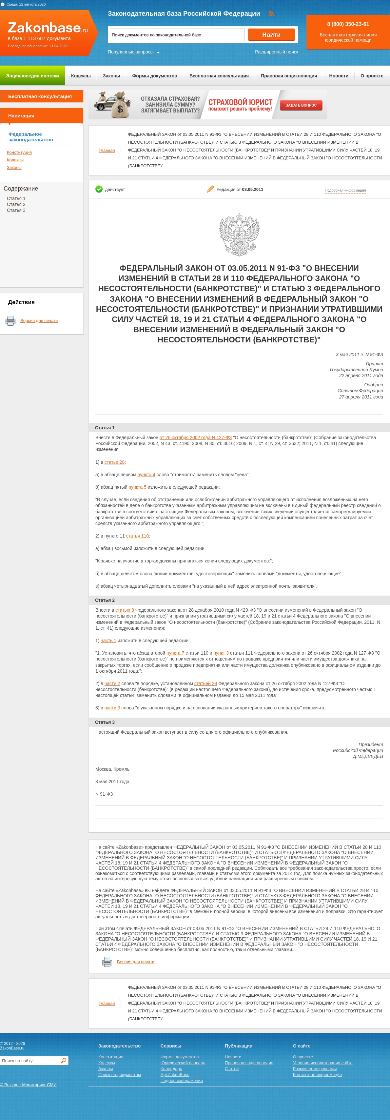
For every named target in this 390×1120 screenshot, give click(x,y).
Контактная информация (317, 1074)
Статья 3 (16, 210)
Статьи (232, 1068)
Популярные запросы (131, 51)
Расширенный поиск (276, 51)
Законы (111, 75)
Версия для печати (39, 320)
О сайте (302, 1046)
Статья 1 (16, 198)
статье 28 (115, 462)
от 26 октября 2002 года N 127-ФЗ (196, 437)
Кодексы (81, 75)
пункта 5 (137, 487)
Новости (339, 75)
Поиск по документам (119, 1074)
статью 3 (124, 610)
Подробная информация (345, 190)
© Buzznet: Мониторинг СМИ (28, 1084)
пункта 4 (146, 474)
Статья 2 (16, 204)
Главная (107, 150)
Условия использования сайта (323, 1062)
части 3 (112, 707)
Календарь (171, 1068)
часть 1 (108, 640)
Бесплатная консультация (219, 75)
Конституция (19, 152)
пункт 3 (221, 653)
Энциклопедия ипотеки (32, 75)
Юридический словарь (183, 1062)
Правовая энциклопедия (289, 75)
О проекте (372, 75)
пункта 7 (175, 653)
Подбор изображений (182, 1080)
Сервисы (171, 1046)
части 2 (112, 683)
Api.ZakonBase (175, 1074)
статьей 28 (205, 683)
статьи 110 (137, 536)
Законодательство (119, 1046)
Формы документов (154, 75)
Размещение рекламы (315, 1068)
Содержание (21, 188)
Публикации (238, 1046)
